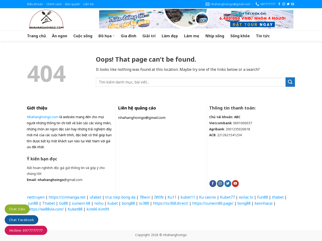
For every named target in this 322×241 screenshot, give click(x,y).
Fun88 (262, 197)
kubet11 (188, 197)
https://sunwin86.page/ (212, 203)
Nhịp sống (214, 35)
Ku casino (207, 197)
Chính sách (54, 4)
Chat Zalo (17, 209)
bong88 (128, 203)
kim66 (91, 209)
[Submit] (290, 82)
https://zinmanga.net (67, 197)
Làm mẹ (191, 35)
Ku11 (172, 197)
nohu (98, 203)
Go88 (63, 203)
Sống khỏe (240, 35)
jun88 (33, 203)
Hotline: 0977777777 (26, 230)
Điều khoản (35, 4)
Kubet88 (75, 209)
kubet (112, 203)
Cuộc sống (82, 35)
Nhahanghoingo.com (43, 117)
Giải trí (149, 35)
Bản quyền (72, 4)
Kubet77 (227, 197)
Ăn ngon (59, 35)
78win (144, 197)
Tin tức (263, 35)
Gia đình (128, 35)
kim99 (104, 209)
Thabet (48, 203)
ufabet (95, 197)
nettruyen (36, 197)
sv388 (144, 203)
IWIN (159, 197)
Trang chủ (36, 35)
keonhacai (264, 203)
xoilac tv (246, 197)
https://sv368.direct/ (170, 203)
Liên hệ (88, 4)
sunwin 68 (81, 203)
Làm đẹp (170, 35)
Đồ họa (106, 35)
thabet (278, 197)
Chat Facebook (21, 220)
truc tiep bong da (120, 197)
